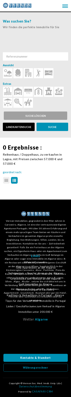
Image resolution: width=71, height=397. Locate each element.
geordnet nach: (12, 172)
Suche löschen (35, 115)
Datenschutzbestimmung (35, 386)
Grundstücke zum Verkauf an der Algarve (35, 279)
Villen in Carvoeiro (35, 262)
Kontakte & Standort (35, 357)
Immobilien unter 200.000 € (35, 312)
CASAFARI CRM (42, 391)
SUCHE (52, 127)
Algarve (41, 319)
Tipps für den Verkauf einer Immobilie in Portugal (35, 301)
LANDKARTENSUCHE (18, 127)
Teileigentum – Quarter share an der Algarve (35, 273)
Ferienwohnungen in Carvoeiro (35, 290)
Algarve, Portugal (35, 338)
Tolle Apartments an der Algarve (36, 268)
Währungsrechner (35, 367)
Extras (7, 83)
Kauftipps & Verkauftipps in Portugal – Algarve (35, 295)
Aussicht (8, 65)
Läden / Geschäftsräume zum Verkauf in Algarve (35, 306)
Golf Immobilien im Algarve (35, 284)
